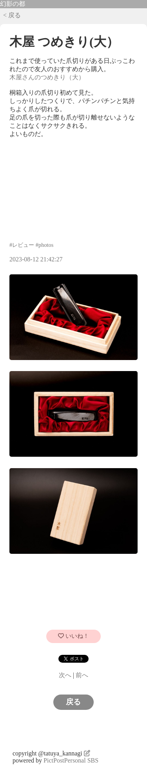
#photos (45, 245)
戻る (73, 702)
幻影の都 (12, 3)
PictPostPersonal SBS (71, 760)
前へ (82, 675)
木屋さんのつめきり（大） (47, 77)
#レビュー (21, 245)
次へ (65, 675)
